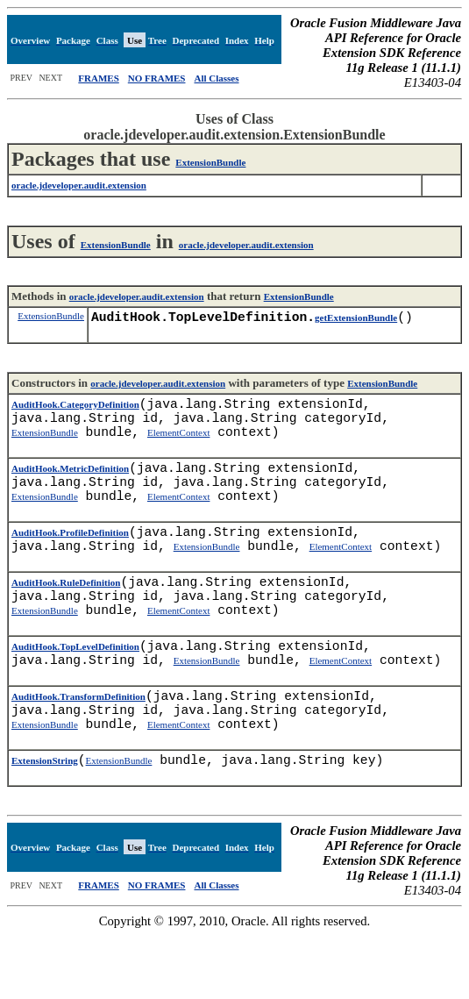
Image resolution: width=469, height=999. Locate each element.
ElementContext (178, 446)
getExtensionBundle (356, 321)
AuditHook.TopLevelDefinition (75, 692)
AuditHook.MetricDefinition (70, 486)
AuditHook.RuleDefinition (65, 617)
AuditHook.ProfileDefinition (70, 560)
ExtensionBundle (210, 162)
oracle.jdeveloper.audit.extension (246, 244)
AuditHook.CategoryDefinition (75, 411)
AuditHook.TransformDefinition (78, 749)
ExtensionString (44, 823)
